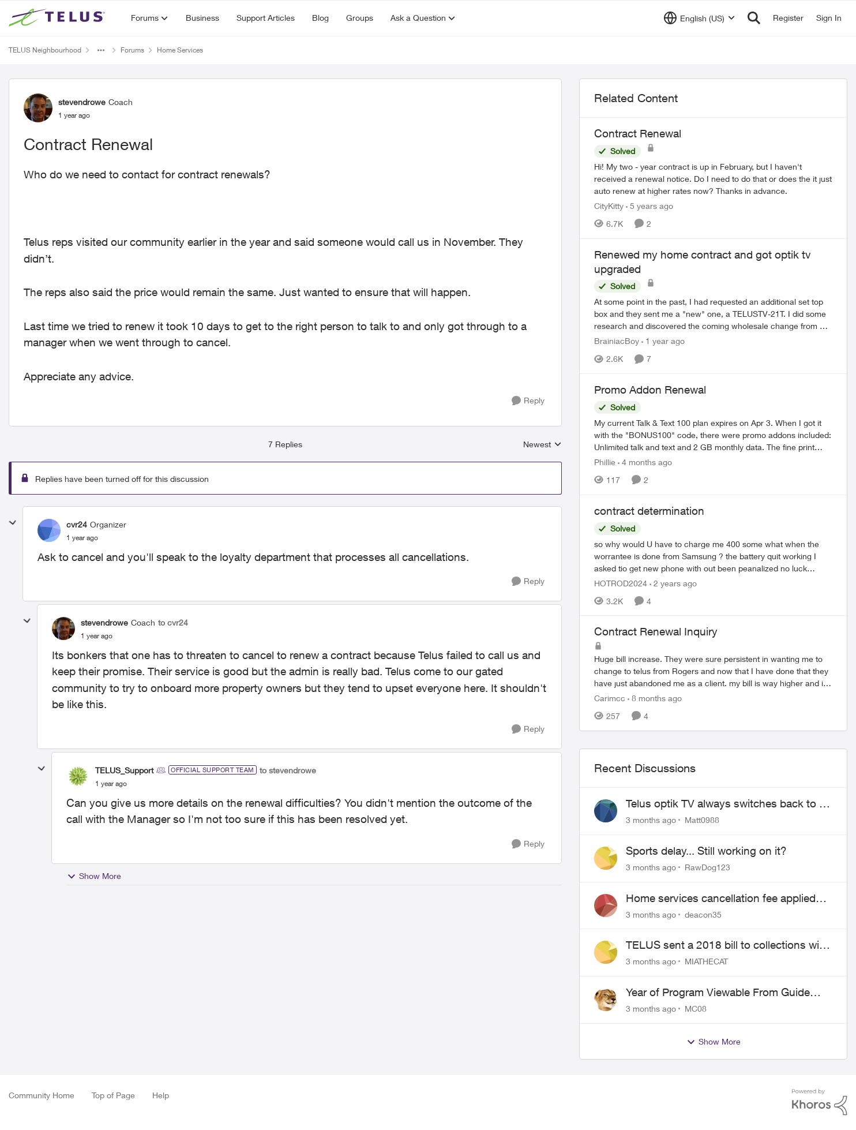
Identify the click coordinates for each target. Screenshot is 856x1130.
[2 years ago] (673, 583)
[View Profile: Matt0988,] (605, 810)
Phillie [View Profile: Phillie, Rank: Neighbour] (604, 462)
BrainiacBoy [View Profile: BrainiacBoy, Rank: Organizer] (616, 341)
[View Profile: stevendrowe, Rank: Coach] (38, 107)
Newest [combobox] (542, 444)
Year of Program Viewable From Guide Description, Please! (718, 993)
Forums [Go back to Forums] (132, 50)
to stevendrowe (288, 770)
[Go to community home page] (58, 18)
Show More (94, 876)
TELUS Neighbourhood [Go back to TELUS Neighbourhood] (45, 50)
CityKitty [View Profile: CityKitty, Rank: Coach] (609, 206)
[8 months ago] (655, 698)
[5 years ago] (649, 206)
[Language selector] (699, 17)
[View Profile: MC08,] (605, 999)
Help (160, 1095)
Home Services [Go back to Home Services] (180, 50)
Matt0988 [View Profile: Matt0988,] (702, 820)
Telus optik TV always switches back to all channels (727, 804)
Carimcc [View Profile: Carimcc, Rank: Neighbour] (609, 698)
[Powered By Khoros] (819, 1102)
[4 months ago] (645, 462)
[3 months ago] (651, 820)
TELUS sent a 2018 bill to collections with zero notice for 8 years (727, 945)
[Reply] (528, 401)
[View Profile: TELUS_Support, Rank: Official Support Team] (77, 776)
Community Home (41, 1095)
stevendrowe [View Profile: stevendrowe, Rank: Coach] (82, 102)
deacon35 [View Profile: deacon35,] (703, 914)
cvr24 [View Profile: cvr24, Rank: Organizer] (76, 524)
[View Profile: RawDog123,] (605, 858)
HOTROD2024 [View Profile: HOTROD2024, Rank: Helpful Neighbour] (620, 583)
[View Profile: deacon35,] (605, 905)
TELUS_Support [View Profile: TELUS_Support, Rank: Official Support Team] (124, 770)
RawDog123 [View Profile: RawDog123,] (707, 867)
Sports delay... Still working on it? (706, 850)
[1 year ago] (663, 341)
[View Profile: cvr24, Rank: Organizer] (49, 530)
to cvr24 (173, 622)
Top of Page (113, 1095)
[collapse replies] (13, 523)
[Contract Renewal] (82, 538)
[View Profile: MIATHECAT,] (605, 952)
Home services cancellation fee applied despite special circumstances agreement (727, 899)
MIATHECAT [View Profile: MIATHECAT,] (706, 961)
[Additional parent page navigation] (101, 50)
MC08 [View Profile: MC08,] (696, 1008)
